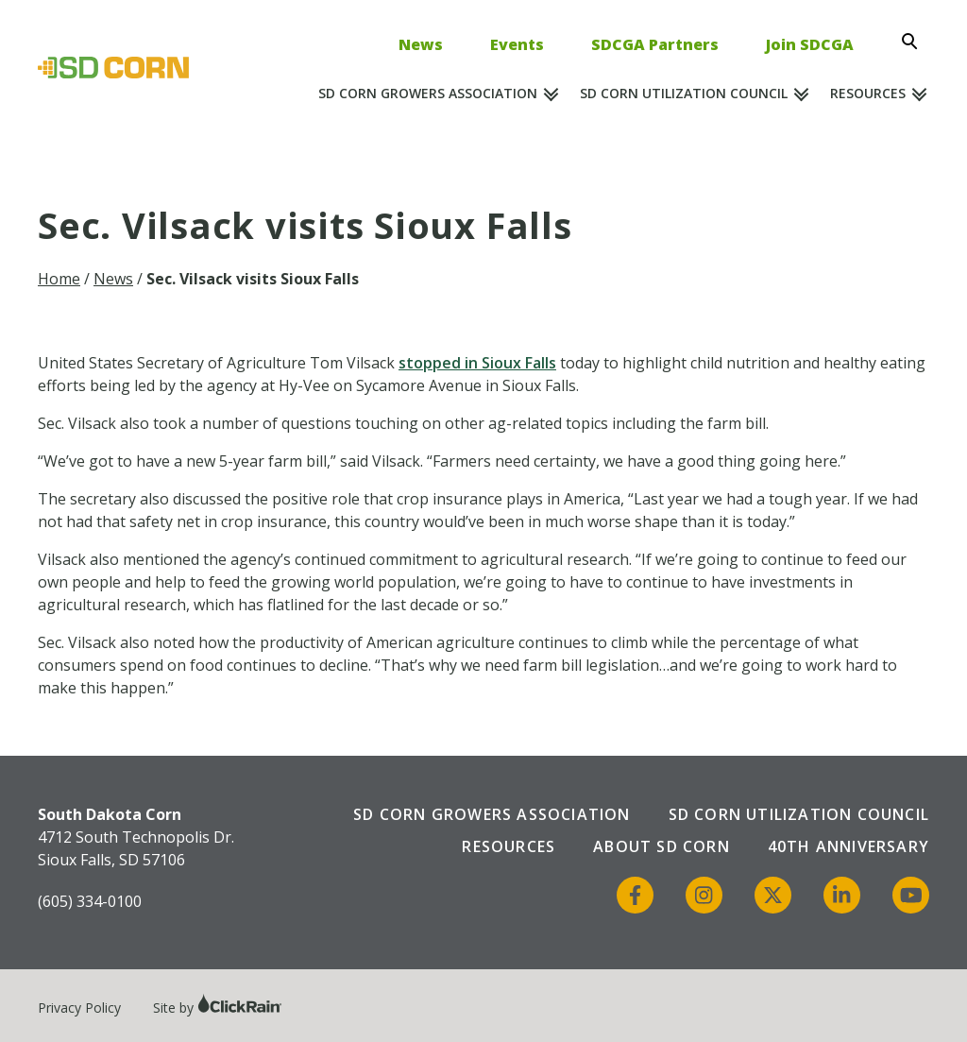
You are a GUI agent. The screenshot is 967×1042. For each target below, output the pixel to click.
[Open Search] (915, 41)
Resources (868, 93)
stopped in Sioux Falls (477, 362)
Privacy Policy (79, 1007)
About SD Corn (661, 846)
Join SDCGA (810, 44)
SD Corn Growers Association (427, 93)
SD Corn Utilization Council (684, 93)
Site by (217, 1007)
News (421, 44)
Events (517, 44)
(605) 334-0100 (90, 901)
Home (59, 278)
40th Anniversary (848, 846)
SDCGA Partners (655, 44)
